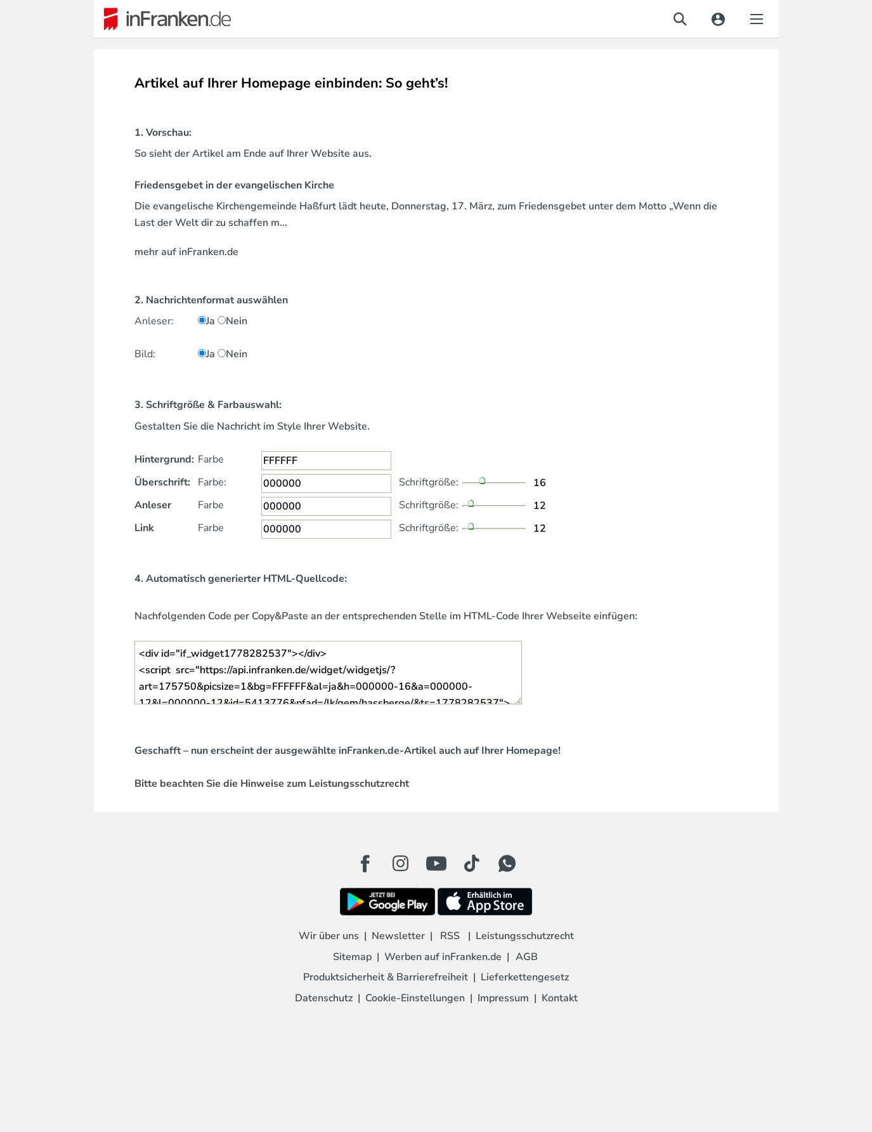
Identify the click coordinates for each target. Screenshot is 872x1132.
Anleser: (154, 321)
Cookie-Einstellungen (415, 998)
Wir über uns (329, 936)
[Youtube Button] (436, 863)
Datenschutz (324, 998)
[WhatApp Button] (507, 863)
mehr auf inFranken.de (186, 252)
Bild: (144, 354)
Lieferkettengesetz (525, 977)
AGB (527, 957)
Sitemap (352, 957)
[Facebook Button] (365, 863)
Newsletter (398, 936)
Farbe (211, 459)
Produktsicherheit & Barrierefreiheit (385, 977)
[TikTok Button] (472, 863)
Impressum (503, 998)
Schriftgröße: (429, 482)
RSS (450, 936)
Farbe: (212, 482)
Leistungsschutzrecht (359, 784)
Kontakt (560, 998)
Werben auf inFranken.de (443, 957)
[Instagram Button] (401, 867)
